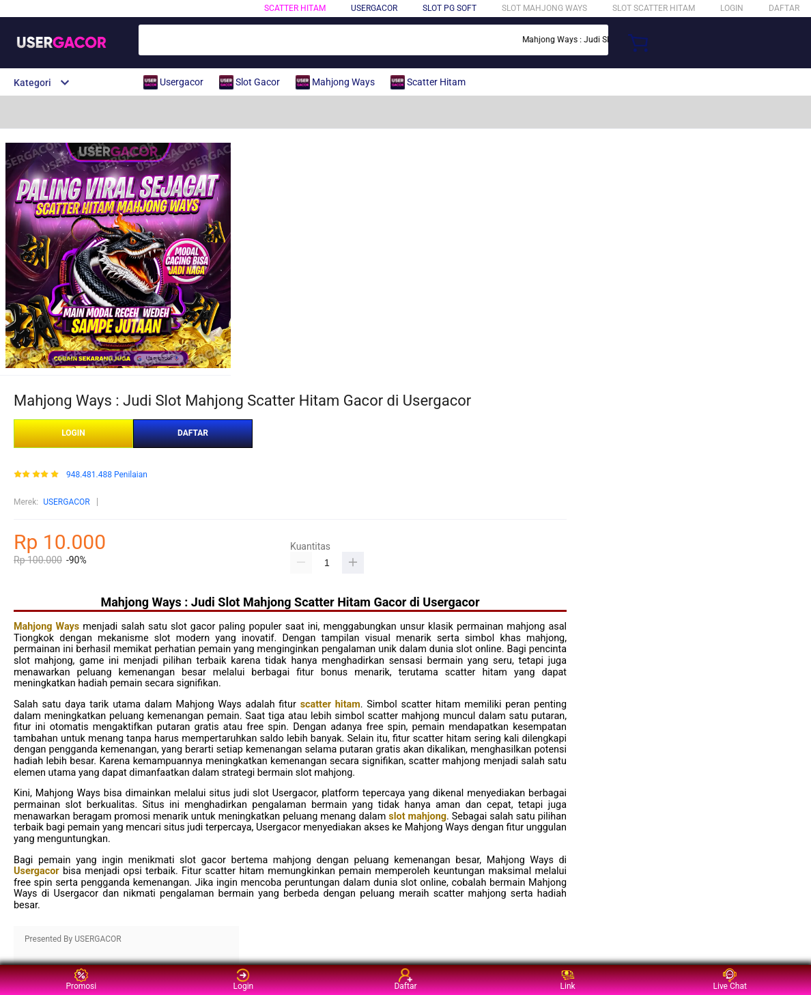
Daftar (405, 979)
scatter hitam (330, 704)
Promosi (81, 979)
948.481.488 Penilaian (106, 475)
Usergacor (36, 871)
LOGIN (731, 8)
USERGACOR (66, 502)
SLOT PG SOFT (449, 8)
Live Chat (730, 979)
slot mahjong (417, 816)
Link (567, 979)
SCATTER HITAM (295, 8)
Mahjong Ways (46, 626)
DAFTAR (784, 8)
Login (243, 979)
